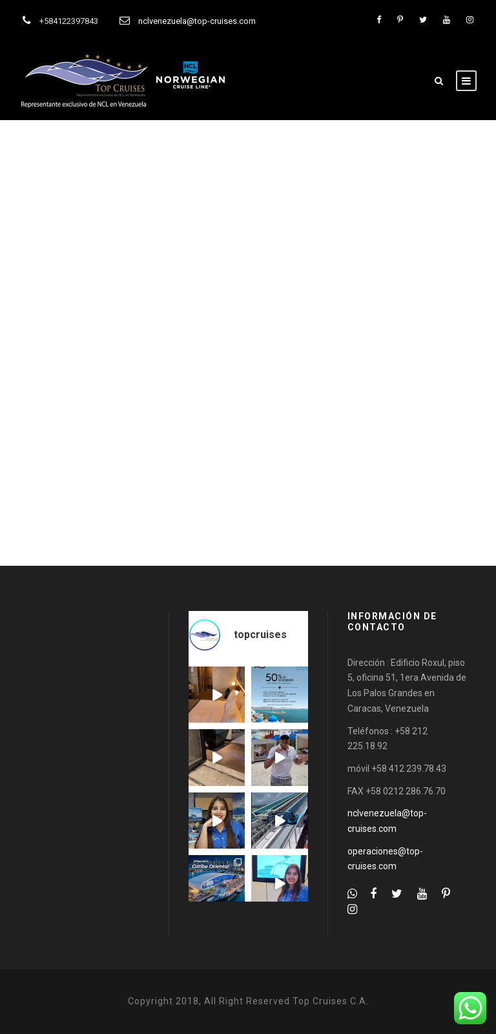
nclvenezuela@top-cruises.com (197, 21)
